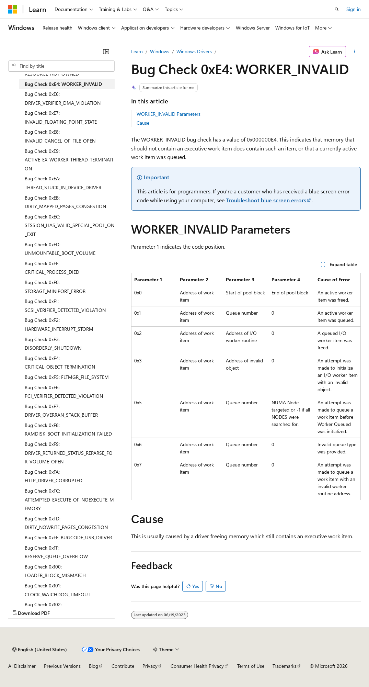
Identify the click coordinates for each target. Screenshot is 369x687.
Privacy (150, 666)
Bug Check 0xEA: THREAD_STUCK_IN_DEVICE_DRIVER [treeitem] (63, 183)
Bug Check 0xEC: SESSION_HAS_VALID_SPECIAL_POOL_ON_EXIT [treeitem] (69, 225)
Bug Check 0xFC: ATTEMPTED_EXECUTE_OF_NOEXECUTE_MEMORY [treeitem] (69, 499)
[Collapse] (106, 51)
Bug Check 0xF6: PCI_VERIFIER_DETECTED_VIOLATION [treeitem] (64, 391)
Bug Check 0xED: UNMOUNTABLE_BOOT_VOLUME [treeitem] (60, 249)
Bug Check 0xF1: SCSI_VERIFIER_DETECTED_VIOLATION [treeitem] (65, 305)
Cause (143, 123)
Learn (137, 51)
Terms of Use (250, 666)
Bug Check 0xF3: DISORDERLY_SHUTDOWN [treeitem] (53, 343)
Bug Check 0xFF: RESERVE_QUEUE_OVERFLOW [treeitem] (56, 552)
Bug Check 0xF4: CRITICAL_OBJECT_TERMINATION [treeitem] (60, 362)
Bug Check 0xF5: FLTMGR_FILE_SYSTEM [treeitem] (67, 377)
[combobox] (61, 65)
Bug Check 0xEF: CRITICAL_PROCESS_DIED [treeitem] (52, 267)
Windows (159, 51)
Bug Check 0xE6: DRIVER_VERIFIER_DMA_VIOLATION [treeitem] (63, 98)
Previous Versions (62, 666)
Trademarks (285, 666)
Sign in (353, 9)
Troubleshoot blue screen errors (266, 200)
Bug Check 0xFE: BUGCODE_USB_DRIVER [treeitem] (68, 537)
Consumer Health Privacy (197, 666)
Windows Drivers (194, 51)
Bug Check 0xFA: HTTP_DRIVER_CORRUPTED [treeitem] (53, 476)
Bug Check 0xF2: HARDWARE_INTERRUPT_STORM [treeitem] (59, 324)
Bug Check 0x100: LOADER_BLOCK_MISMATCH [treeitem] (55, 571)
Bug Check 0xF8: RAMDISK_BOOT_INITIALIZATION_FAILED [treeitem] (68, 429)
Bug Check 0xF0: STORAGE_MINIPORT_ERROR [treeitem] (55, 286)
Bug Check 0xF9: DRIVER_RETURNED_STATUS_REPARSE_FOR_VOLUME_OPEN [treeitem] (69, 453)
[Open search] (337, 9)
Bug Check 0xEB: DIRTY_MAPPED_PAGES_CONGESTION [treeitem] (65, 202)
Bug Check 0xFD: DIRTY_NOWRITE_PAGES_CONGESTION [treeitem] (66, 523)
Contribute (123, 666)
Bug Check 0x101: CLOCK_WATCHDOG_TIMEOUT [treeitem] (57, 590)
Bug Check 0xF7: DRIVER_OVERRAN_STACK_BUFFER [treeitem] (61, 410)
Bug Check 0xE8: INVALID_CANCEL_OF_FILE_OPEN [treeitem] (60, 136)
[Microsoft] (12, 9)
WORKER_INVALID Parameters (168, 114)
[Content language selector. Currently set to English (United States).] (39, 649)
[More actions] (355, 51)
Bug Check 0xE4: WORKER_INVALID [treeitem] (63, 84)
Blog (93, 666)
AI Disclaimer (22, 666)
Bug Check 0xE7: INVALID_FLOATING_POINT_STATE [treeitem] (61, 117)
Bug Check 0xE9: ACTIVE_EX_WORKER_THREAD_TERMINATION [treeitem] (69, 160)
